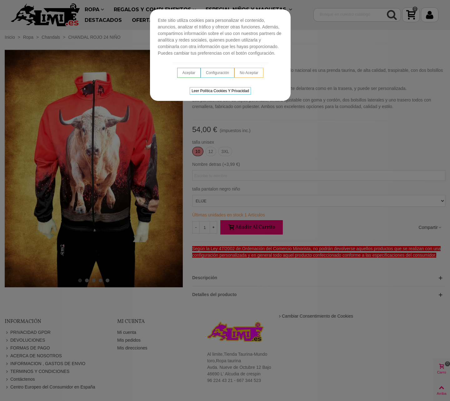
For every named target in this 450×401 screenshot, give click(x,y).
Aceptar (188, 73)
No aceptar (249, 73)
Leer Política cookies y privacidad (220, 91)
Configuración (217, 73)
